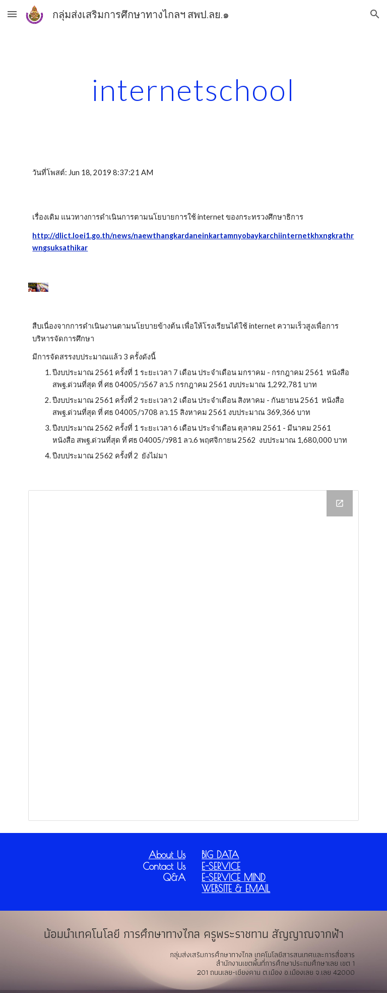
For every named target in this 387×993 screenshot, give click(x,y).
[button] (12, 14)
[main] (193, 89)
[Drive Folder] (193, 655)
